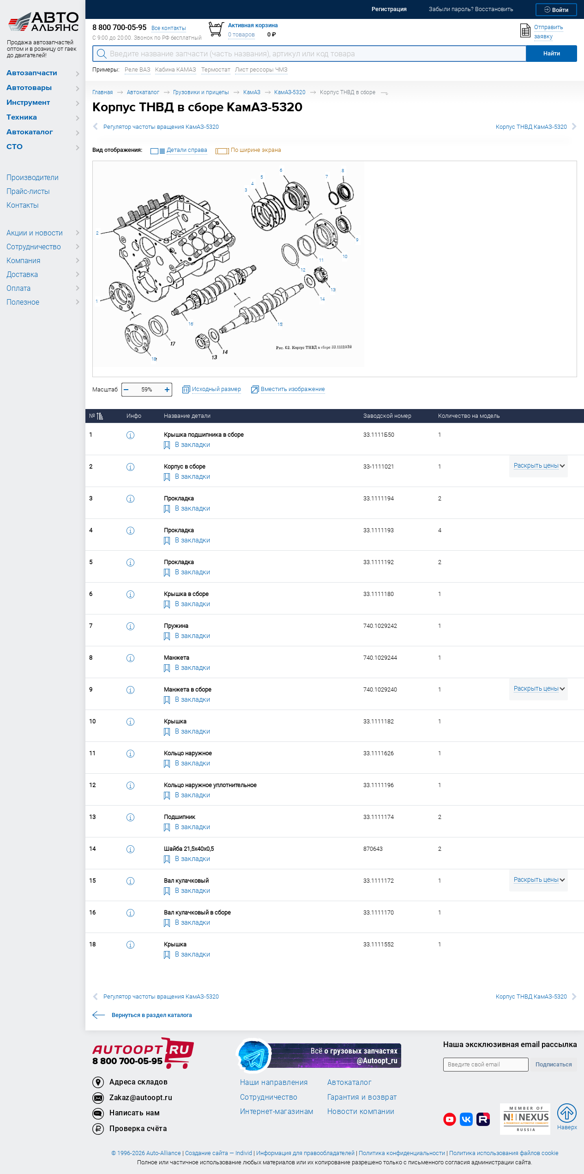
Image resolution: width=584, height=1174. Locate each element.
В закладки (187, 444)
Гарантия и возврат (362, 1097)
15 (279, 324)
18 (153, 359)
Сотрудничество (32, 246)
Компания (22, 260)
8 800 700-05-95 (127, 1061)
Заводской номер (387, 416)
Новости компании (361, 1111)
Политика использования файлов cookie (504, 1153)
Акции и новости (32, 232)
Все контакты (168, 27)
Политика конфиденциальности (402, 1153)
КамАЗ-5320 (290, 92)
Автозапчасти (31, 73)
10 (345, 256)
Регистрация (389, 9)
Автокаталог (29, 132)
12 (303, 270)
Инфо (133, 416)
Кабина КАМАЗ (175, 69)
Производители (30, 177)
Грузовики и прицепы (201, 92)
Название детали (187, 416)
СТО (14, 147)
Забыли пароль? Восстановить (471, 9)
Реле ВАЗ (138, 69)
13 (333, 290)
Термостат (215, 69)
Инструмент (28, 103)
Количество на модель (469, 416)
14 (322, 299)
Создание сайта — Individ (218, 1153)
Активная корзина (253, 25)
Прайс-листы (26, 191)
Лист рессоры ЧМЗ (261, 69)
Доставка (21, 274)
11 (321, 260)
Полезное (21, 302)
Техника (21, 117)
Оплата (17, 288)
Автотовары (29, 88)
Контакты (21, 205)
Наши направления (274, 1082)
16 (190, 324)
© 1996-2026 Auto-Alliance (146, 1153)
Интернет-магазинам (276, 1111)
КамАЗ (251, 92)
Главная (102, 92)
